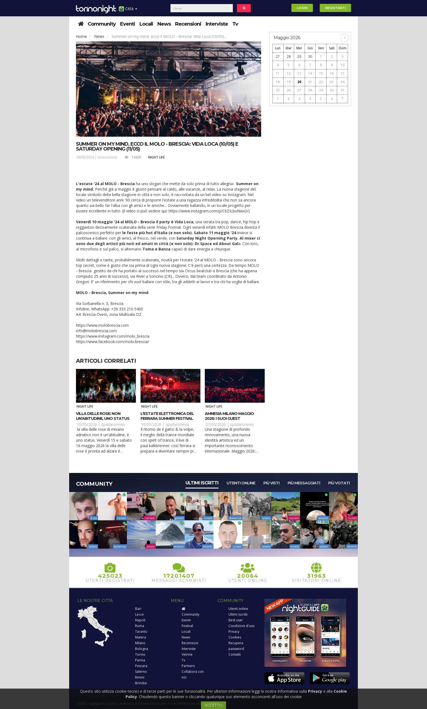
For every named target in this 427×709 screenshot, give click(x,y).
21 (310, 82)
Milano (140, 643)
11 (278, 73)
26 (289, 90)
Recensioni (188, 24)
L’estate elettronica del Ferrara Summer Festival (167, 416)
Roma (139, 626)
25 (278, 90)
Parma (140, 660)
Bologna (141, 648)
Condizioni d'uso (241, 626)
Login (302, 8)
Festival (187, 626)
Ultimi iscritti (201, 482)
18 (278, 82)
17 (342, 73)
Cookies (234, 637)
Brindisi (141, 683)
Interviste (217, 24)
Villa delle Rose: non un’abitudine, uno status (102, 416)
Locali (146, 24)
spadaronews (113, 424)
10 (342, 65)
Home (81, 36)
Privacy (233, 631)
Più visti (271, 483)
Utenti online (241, 483)
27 (278, 56)
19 (289, 82)
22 (321, 82)
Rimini (139, 677)
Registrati (335, 8)
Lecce (139, 614)
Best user (235, 620)
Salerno (141, 671)
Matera (140, 637)
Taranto (141, 631)
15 (321, 73)
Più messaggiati (304, 483)
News (164, 24)
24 (342, 82)
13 (299, 73)
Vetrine (187, 654)
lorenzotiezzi (107, 157)
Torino (140, 654)
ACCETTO (213, 705)
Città (128, 11)
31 (342, 90)
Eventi (127, 24)
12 (289, 73)
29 (299, 56)
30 (310, 56)
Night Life (156, 157)
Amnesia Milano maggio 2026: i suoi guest (229, 416)
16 (332, 73)
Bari (138, 608)
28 (289, 56)
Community (102, 24)
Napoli (140, 620)
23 (332, 82)
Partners (188, 666)
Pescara (141, 666)
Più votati (339, 483)
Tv (235, 24)
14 (310, 73)
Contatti (234, 654)
